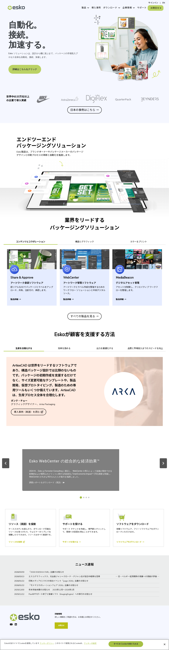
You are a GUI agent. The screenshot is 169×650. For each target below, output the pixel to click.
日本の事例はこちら (84, 110)
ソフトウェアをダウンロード (130, 542)
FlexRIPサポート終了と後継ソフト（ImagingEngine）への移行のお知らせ (60, 594)
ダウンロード (110, 7)
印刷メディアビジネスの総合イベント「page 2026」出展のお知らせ (58, 581)
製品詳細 (16, 299)
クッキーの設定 (90, 647)
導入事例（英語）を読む (27, 412)
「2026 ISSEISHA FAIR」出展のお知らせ (46, 572)
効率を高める (64, 348)
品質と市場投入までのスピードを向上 (145, 348)
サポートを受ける (72, 542)
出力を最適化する (104, 348)
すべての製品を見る (84, 316)
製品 (84, 7)
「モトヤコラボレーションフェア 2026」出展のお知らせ (53, 585)
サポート (142, 7)
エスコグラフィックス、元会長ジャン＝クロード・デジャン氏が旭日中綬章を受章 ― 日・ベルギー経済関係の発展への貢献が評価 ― (94, 576)
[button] (5, 463)
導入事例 (96, 7)
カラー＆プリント (138, 241)
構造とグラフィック (84, 241)
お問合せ (154, 8)
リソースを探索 (16, 542)
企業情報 (127, 7)
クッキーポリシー (47, 647)
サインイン (153, 3)
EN (163, 3)
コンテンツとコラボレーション (30, 241)
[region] (84, 48)
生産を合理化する (24, 348)
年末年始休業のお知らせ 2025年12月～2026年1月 (51, 589)
